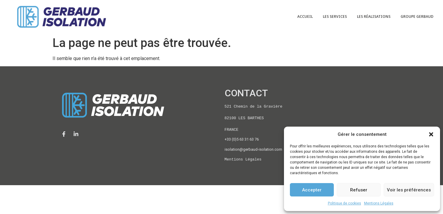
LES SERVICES (335, 16)
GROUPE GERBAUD (417, 16)
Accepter (312, 190)
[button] (431, 134)
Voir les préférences (409, 190)
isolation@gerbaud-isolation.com (253, 149)
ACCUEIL (305, 16)
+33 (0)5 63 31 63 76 (242, 139)
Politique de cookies (344, 203)
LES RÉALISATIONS (373, 16)
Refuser (358, 190)
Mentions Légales (378, 203)
